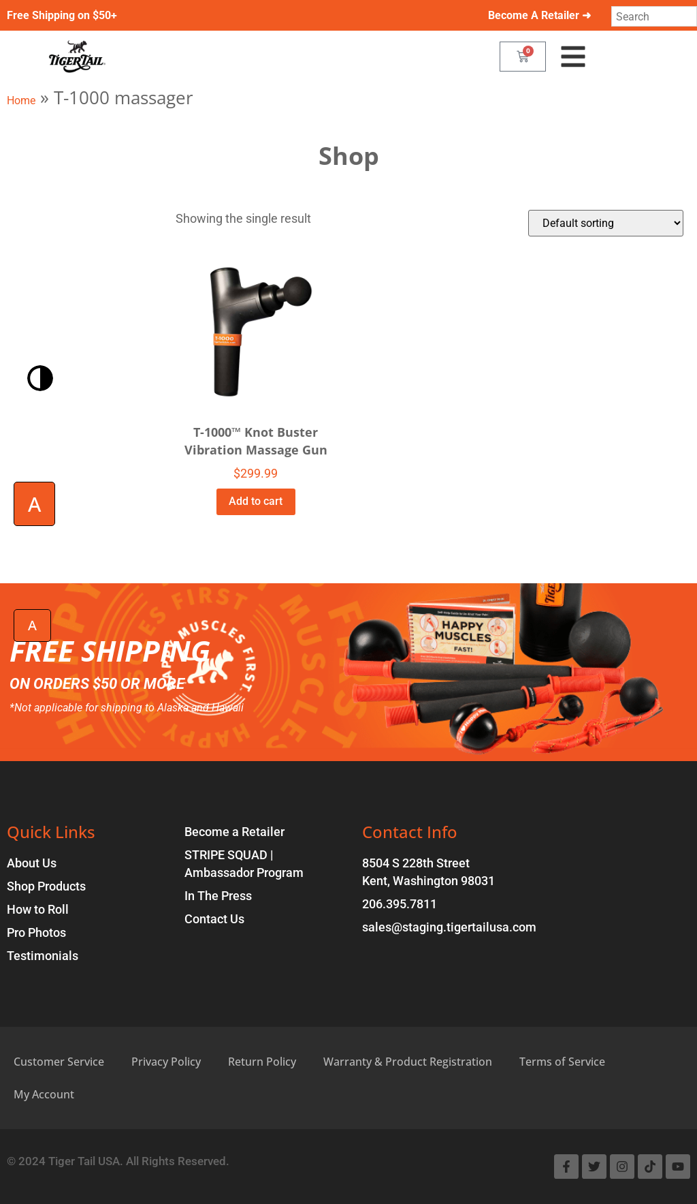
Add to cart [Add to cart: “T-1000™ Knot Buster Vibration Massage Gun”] (255, 501)
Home (21, 100)
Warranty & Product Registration (407, 1061)
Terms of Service (562, 1061)
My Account (44, 1094)
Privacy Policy (166, 1061)
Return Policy (262, 1061)
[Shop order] (605, 223)
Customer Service (59, 1061)
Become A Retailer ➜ (539, 15)
